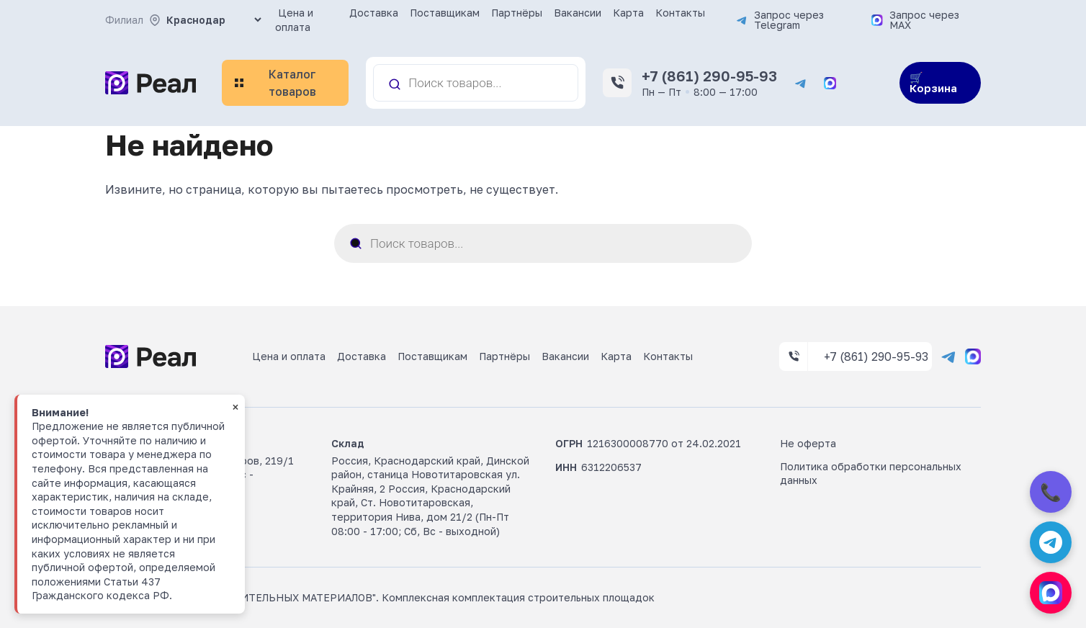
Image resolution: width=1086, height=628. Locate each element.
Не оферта (808, 443)
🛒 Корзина (933, 82)
